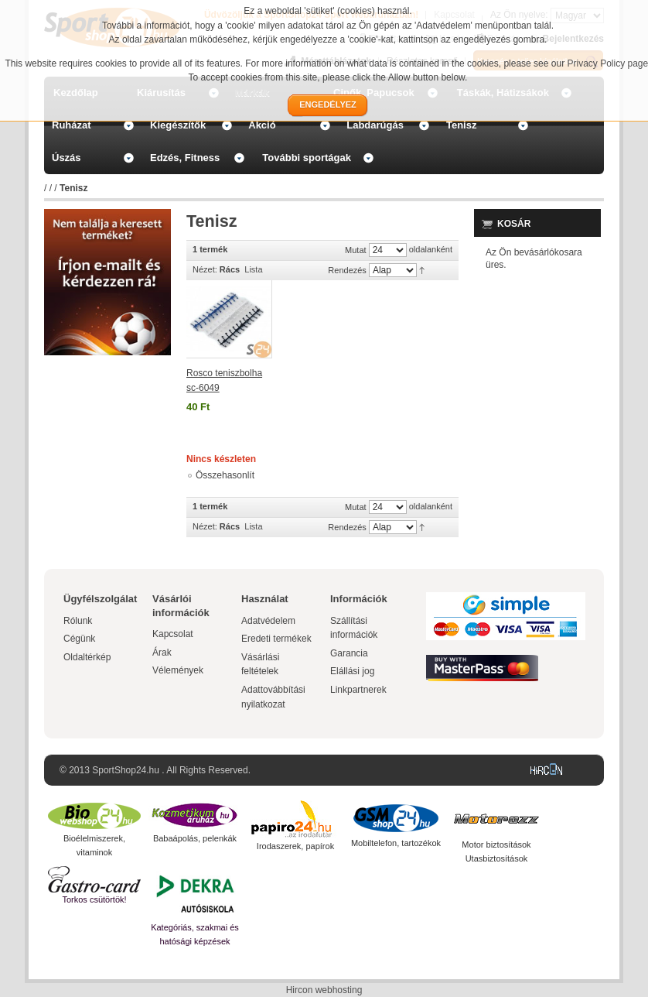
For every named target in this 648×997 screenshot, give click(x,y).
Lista (253, 269)
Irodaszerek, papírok (295, 846)
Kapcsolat (172, 634)
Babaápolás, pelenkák (195, 838)
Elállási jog (352, 671)
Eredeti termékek (276, 638)
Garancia (349, 653)
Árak (162, 652)
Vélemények (177, 670)
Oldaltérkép (87, 657)
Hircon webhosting (324, 990)
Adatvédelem (268, 620)
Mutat (356, 250)
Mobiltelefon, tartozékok (396, 843)
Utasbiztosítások (497, 858)
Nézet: (205, 269)
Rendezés (347, 270)
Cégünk (79, 638)
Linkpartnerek (358, 689)
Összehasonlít (225, 475)
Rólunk (77, 620)
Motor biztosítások (496, 844)
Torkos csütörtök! (94, 899)
